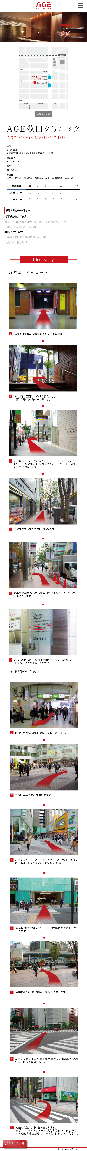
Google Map (43, 114)
